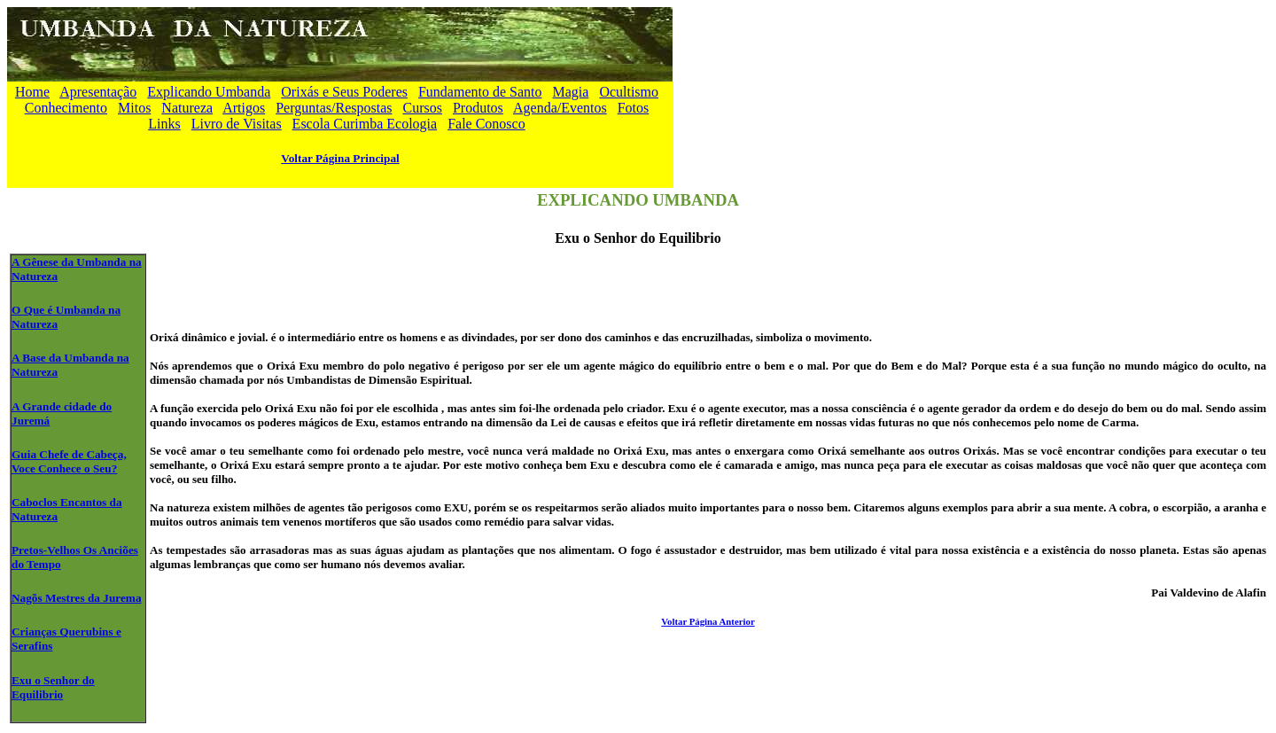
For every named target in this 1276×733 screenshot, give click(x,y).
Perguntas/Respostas (334, 107)
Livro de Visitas (236, 123)
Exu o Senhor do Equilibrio (53, 687)
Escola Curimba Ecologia (365, 123)
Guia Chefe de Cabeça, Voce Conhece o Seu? (69, 461)
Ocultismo (628, 91)
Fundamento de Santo (480, 91)
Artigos (243, 107)
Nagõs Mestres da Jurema (77, 597)
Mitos (134, 107)
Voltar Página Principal (340, 158)
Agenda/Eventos (560, 107)
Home (32, 91)
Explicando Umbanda (208, 91)
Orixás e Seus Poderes (344, 91)
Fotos (634, 107)
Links (164, 123)
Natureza (187, 107)
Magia (571, 91)
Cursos (421, 107)
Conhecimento (66, 107)
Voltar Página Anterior (707, 621)
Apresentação (97, 91)
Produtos (478, 107)
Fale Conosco (486, 123)
